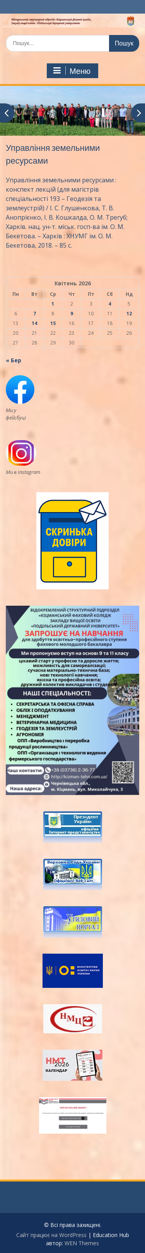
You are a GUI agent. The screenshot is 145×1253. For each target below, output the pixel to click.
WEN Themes (82, 1243)
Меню (71, 70)
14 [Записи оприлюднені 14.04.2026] (34, 323)
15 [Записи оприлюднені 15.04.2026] (53, 323)
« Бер (13, 360)
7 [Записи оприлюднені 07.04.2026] (34, 313)
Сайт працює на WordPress (51, 1235)
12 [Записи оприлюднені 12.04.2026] (129, 313)
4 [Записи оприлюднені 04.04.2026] (109, 304)
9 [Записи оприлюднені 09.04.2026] (71, 313)
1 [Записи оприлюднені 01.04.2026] (52, 304)
